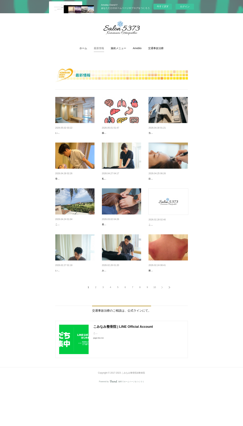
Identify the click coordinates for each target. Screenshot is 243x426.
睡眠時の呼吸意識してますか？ (120, 299)
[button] (83, 48)
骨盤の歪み (61, 188)
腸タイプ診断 (109, 133)
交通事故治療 (156, 48)
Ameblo (137, 48)
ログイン (185, 6)
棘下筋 (152, 299)
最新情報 (99, 48)
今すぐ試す (163, 6)
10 (154, 325)
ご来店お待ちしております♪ (164, 243)
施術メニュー (118, 48)
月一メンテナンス (112, 188)
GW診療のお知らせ (66, 133)
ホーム (83, 48)
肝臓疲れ (60, 299)
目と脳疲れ (154, 188)
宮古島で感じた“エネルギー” (71, 243)
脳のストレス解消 (112, 243)
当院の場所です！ (158, 133)
